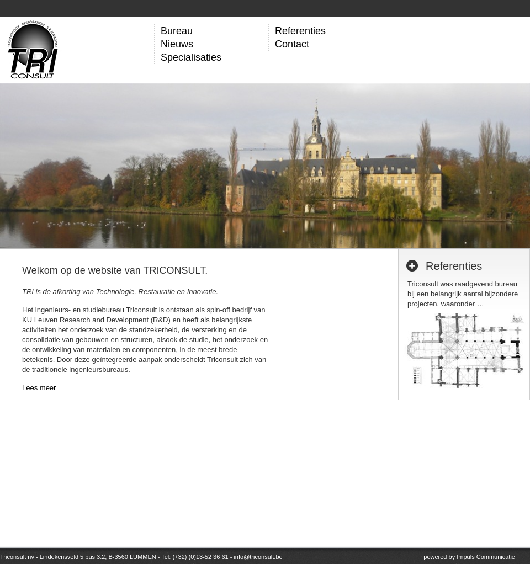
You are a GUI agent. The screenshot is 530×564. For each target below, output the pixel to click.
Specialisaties (191, 57)
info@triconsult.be (258, 557)
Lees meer (39, 388)
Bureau (177, 30)
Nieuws (177, 44)
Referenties (300, 30)
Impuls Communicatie (486, 557)
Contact (292, 44)
